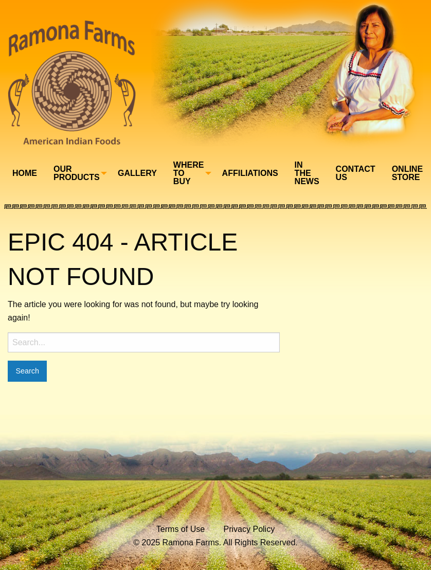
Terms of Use (180, 529)
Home (24, 173)
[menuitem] (24, 173)
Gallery (137, 173)
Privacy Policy (249, 529)
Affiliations (250, 173)
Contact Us (355, 173)
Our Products (76, 173)
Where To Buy (188, 173)
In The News (307, 173)
